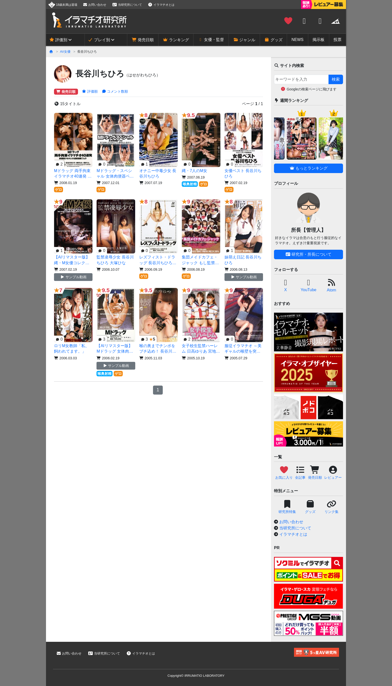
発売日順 (143, 40)
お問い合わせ (94, 4)
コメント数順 (115, 91)
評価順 (90, 91)
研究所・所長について (309, 254)
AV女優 (65, 51)
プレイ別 (99, 40)
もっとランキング (309, 168)
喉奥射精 (190, 184)
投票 (338, 39)
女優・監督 (211, 39)
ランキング (176, 40)
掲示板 (318, 39)
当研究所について (127, 4)
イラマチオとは (161, 4)
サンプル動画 (73, 277)
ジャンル (244, 40)
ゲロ (58, 190)
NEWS (298, 39)
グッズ (273, 40)
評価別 (58, 40)
